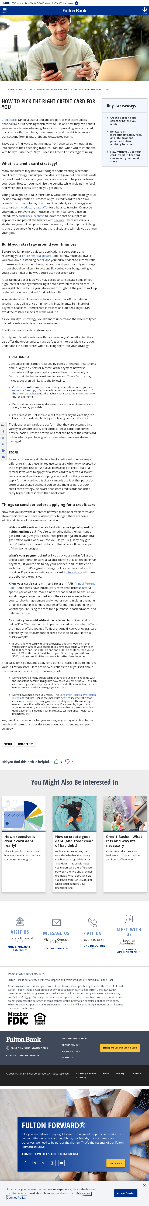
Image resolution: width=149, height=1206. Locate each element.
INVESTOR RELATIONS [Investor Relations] (74, 1036)
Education (25, 89)
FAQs (107, 1071)
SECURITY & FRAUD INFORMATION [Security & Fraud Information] (30, 1046)
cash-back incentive (31, 216)
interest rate (74, 572)
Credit (8, 744)
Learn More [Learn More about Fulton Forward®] (115, 1162)
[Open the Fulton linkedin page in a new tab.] (34, 1162)
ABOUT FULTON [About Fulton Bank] (71, 1049)
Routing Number (88, 1071)
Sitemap (82, 1076)
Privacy (120, 1071)
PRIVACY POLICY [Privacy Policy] (71, 1042)
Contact (135, 1071)
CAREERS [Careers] (68, 1055)
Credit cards (9, 120)
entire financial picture (36, 256)
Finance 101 (25, 744)
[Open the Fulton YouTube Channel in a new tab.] (61, 1162)
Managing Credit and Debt (53, 89)
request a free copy (24, 390)
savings (59, 220)
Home (11, 89)
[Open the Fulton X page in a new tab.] (43, 1162)
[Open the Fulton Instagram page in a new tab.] (52, 1162)
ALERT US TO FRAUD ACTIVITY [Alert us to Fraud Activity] (22, 1053)
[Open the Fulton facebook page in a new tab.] (25, 1162)
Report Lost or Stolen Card (120, 1045)
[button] (4, 10)
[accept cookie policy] (127, 1193)
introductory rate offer (33, 207)
